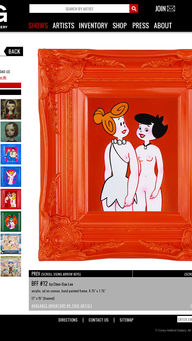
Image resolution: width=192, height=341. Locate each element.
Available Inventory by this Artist (62, 305)
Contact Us (99, 318)
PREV (56, 273)
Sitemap (127, 318)
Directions (68, 318)
